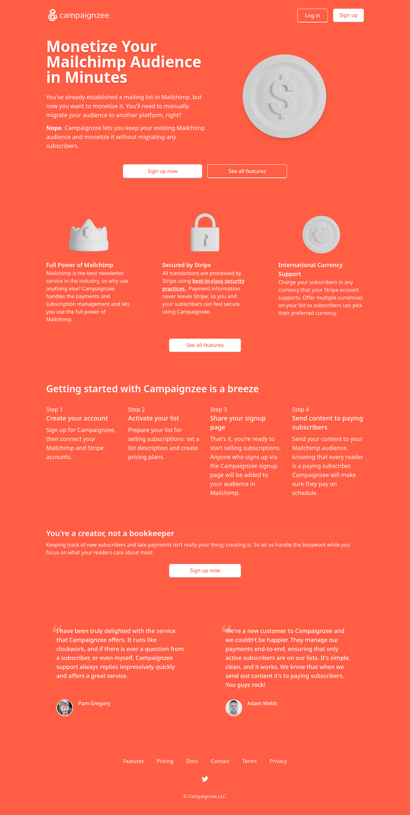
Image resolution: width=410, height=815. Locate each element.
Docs (192, 761)
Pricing (165, 761)
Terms (249, 761)
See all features (247, 171)
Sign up (348, 15)
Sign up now (163, 171)
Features (133, 761)
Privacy (278, 761)
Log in (312, 15)
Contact (220, 761)
